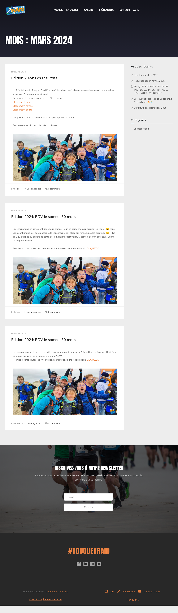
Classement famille (23, 105)
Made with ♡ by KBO (56, 591)
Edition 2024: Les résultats (34, 78)
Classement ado (21, 101)
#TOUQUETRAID (89, 550)
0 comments (54, 188)
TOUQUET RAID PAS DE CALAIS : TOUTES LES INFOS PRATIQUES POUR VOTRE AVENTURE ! (151, 89)
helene (17, 188)
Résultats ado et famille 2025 (149, 80)
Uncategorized (34, 188)
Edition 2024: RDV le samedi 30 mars (43, 216)
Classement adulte (22, 109)
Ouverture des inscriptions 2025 (150, 107)
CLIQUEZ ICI (93, 248)
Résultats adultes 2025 (146, 75)
